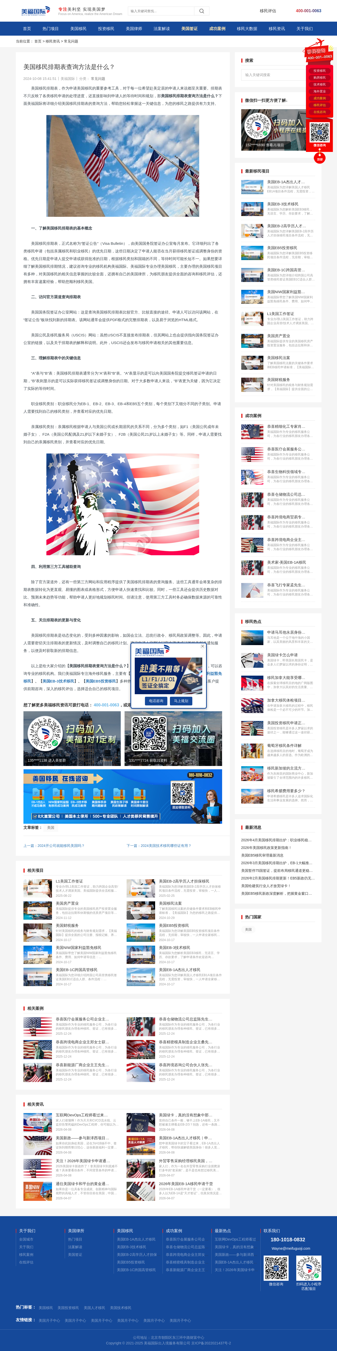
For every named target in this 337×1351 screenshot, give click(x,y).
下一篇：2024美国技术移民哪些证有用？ (159, 846)
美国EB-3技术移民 (58, 681)
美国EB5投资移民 (101, 681)
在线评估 (26, 1262)
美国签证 (189, 28)
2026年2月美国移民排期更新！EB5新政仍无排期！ (278, 879)
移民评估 (320, 105)
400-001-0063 (106, 705)
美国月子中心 (49, 1320)
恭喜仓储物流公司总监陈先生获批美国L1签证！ (203, 1247)
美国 (50, 828)
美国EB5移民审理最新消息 (262, 855)
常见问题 (71, 41)
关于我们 (304, 28)
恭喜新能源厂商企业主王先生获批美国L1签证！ (203, 1270)
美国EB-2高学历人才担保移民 (140, 1255)
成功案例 (217, 28)
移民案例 (26, 1255)
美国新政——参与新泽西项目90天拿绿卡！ (249, 1255)
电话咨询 (156, 701)
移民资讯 (277, 28)
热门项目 (51, 28)
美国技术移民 (120, 1308)
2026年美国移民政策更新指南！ (266, 848)
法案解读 (162, 28)
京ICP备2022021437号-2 (211, 1343)
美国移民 (78, 28)
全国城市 (26, 1239)
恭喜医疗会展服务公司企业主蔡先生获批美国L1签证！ (209, 1239)
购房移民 (320, 77)
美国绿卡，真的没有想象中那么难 (241, 1247)
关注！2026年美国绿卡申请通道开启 (244, 1270)
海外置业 (320, 91)
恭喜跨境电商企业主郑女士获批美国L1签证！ (202, 1255)
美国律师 (134, 28)
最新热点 (223, 1231)
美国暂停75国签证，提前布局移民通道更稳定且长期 (277, 871)
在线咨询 (320, 112)
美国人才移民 (94, 1308)
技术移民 (320, 84)
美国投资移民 (68, 1308)
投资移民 (106, 28)
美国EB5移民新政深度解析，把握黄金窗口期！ (274, 894)
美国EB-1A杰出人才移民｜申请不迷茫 (245, 1262)
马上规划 (181, 701)
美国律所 (76, 1231)
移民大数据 (247, 28)
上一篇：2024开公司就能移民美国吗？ (54, 846)
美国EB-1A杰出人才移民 (136, 1239)
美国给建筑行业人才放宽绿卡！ (266, 886)
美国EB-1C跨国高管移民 (136, 1270)
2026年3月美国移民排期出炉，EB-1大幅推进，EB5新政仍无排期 (275, 864)
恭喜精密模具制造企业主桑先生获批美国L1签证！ (205, 1262)
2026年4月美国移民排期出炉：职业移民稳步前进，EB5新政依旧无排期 (276, 841)
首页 (27, 28)
